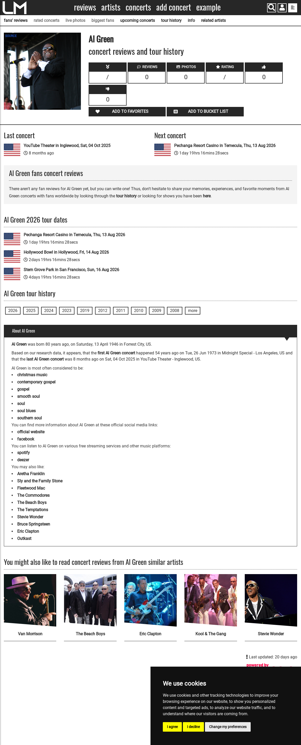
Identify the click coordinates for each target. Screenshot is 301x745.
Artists (110, 7)
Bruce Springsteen (33, 524)
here (207, 196)
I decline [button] (193, 727)
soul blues (26, 410)
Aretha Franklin (31, 473)
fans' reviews (15, 20)
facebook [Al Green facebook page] (25, 439)
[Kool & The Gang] (210, 600)
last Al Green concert (45, 359)
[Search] (271, 7)
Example (208, 7)
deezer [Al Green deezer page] (23, 459)
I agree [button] (172, 727)
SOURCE (11, 36)
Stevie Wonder (30, 516)
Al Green (101, 39)
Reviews (85, 7)
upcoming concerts (137, 20)
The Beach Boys (31, 502)
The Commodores (33, 495)
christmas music (32, 374)
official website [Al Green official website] (30, 431)
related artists (213, 20)
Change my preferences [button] (228, 727)
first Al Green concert (116, 353)
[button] (282, 8)
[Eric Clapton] (150, 600)
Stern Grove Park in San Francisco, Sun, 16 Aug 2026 (71, 269)
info (191, 20)
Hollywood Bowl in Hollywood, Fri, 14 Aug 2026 (66, 252)
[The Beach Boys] (90, 600)
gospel (23, 389)
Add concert (173, 7)
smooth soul (28, 396)
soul (21, 403)
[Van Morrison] (30, 600)
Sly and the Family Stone (39, 481)
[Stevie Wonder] (271, 600)
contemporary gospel (36, 382)
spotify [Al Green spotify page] (23, 452)
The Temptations (32, 509)
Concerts (138, 7)
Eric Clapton (28, 531)
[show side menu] (292, 7)
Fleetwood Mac (31, 488)
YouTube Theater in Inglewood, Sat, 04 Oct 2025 (67, 145)
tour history (171, 20)
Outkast (24, 538)
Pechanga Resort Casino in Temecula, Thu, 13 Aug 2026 (225, 145)
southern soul (29, 418)
